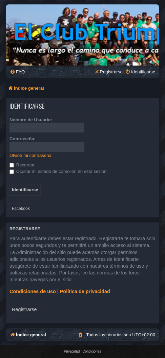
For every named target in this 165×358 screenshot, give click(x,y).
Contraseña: (22, 138)
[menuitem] (17, 72)
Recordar (22, 164)
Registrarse (24, 309)
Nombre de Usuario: (30, 119)
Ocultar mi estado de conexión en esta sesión (58, 171)
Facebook (21, 208)
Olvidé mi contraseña (30, 155)
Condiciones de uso (32, 291)
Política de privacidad (85, 291)
